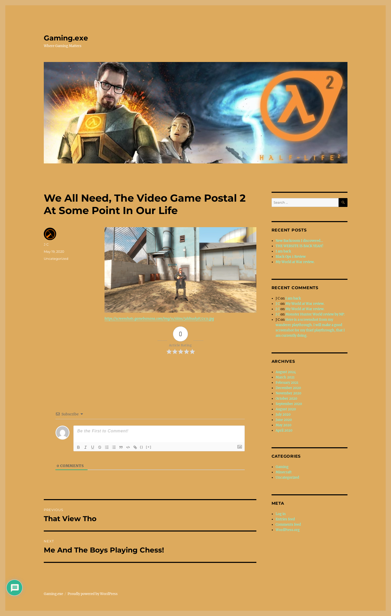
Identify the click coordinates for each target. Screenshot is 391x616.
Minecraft (284, 472)
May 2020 (283, 425)
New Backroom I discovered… (299, 241)
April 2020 (284, 430)
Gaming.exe (66, 38)
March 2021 (285, 377)
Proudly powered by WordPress (93, 594)
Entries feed (285, 519)
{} (141, 447)
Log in (281, 514)
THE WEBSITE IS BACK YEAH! (299, 246)
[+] (149, 447)
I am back (283, 251)
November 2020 (288, 393)
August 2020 (286, 409)
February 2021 (287, 382)
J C (46, 244)
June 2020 (284, 420)
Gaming (282, 467)
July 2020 (283, 414)
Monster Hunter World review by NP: (315, 314)
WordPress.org (288, 530)
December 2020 (288, 388)
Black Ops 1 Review (291, 256)
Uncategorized (56, 259)
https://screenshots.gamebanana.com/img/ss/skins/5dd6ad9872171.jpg (159, 318)
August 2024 (286, 372)
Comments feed (288, 524)
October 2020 (286, 398)
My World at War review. (295, 262)
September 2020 (289, 404)
